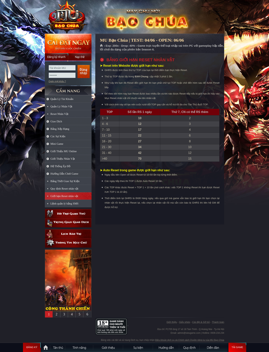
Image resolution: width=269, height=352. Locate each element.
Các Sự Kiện (57, 136)
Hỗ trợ (68, 213)
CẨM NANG (68, 89)
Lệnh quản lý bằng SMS (64, 203)
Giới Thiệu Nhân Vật (62, 158)
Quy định (189, 347)
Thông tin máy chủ (68, 243)
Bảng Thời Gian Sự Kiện (65, 181)
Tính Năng (79, 347)
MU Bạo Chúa (68, 17)
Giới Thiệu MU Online (63, 151)
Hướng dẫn (166, 347)
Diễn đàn (214, 347)
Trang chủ (101, 46)
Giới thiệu (171, 322)
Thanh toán (218, 322)
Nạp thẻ (80, 57)
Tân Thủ (57, 347)
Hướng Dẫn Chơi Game (64, 173)
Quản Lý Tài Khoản (61, 98)
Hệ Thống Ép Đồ (60, 166)
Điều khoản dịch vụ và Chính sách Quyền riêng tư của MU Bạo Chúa (189, 340)
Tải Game (237, 347)
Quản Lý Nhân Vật (61, 106)
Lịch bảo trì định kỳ (68, 233)
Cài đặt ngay (68, 43)
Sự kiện (138, 347)
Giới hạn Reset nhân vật (64, 196)
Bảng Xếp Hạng (59, 128)
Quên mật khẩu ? (57, 81)
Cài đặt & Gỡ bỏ (201, 322)
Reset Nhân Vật (59, 113)
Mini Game (56, 143)
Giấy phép (184, 322)
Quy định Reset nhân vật (64, 188)
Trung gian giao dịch (68, 222)
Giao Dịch (56, 121)
